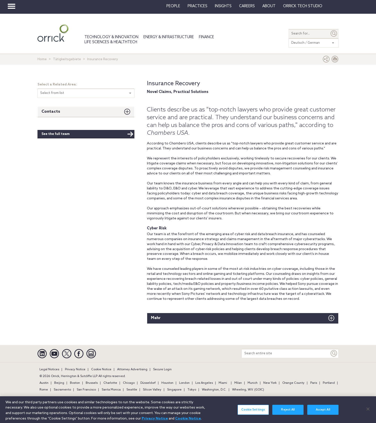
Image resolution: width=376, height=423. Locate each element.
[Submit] (334, 33)
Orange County (293, 383)
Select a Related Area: (57, 84)
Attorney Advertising (132, 369)
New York (270, 383)
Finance (206, 37)
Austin (43, 383)
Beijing (59, 383)
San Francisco (86, 390)
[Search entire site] (286, 353)
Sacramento (62, 390)
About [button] (269, 6)
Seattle (131, 390)
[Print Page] (335, 60)
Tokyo (191, 390)
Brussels (92, 383)
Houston (167, 383)
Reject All (288, 413)
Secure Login (162, 369)
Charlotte (110, 383)
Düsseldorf (148, 383)
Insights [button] (223, 6)
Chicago (129, 383)
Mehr (156, 318)
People (173, 6)
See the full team (87, 134)
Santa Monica (111, 390)
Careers (247, 6)
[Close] (368, 412)
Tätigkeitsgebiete (67, 59)
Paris (313, 383)
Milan (238, 383)
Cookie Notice (101, 369)
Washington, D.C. (214, 390)
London (184, 383)
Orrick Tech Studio (302, 6)
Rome (43, 390)
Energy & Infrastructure (168, 37)
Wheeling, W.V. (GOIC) (248, 390)
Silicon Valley (152, 390)
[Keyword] (334, 353)
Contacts (50, 111)
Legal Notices (49, 369)
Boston (75, 383)
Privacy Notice (75, 369)
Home (42, 59)
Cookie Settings (253, 413)
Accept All (323, 413)
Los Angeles (204, 383)
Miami (223, 383)
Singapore (174, 390)
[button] (326, 60)
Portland (329, 383)
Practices (197, 6)
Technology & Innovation (111, 37)
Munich (253, 383)
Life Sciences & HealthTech (110, 42)
